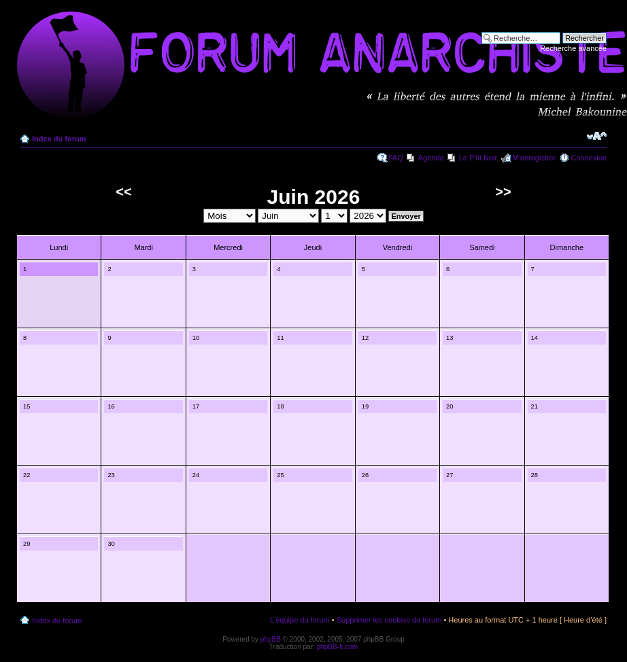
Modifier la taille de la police (597, 136)
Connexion (589, 158)
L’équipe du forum (299, 620)
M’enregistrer (534, 158)
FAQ (395, 158)
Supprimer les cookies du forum (389, 620)
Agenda (431, 158)
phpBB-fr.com (337, 646)
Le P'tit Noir (478, 158)
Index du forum (59, 139)
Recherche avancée (573, 48)
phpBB (270, 639)
